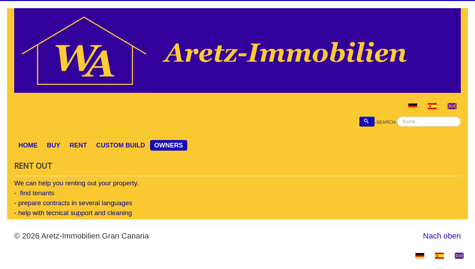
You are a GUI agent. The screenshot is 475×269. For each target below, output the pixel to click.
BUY (53, 145)
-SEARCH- (386, 122)
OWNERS (168, 145)
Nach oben (442, 235)
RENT (78, 145)
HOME (28, 145)
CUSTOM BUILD (120, 145)
